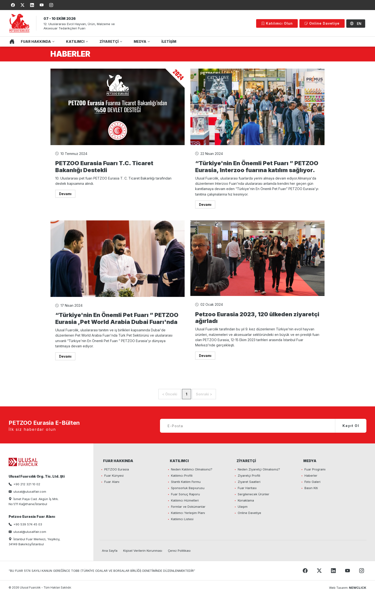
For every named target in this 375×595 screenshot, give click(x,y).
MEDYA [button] (140, 41)
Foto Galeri (312, 482)
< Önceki (169, 394)
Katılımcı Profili (182, 475)
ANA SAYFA (11, 42)
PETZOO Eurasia (116, 469)
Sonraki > (204, 394)
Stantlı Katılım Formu (186, 482)
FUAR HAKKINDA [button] (36, 41)
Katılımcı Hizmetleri (185, 500)
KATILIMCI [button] (75, 41)
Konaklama (246, 500)
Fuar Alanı (111, 482)
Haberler (310, 475)
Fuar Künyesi (114, 475)
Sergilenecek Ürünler (253, 494)
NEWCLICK (357, 588)
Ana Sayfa (109, 550)
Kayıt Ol (350, 426)
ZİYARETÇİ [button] (109, 41)
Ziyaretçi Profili (249, 475)
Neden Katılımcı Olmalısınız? (191, 469)
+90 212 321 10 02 (26, 484)
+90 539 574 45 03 (27, 524)
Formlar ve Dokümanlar (188, 506)
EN (355, 24)
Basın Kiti (311, 488)
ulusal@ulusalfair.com (29, 491)
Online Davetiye (322, 23)
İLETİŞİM (168, 41)
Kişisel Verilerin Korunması (142, 550)
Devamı (65, 194)
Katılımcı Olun (277, 23)
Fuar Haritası (247, 488)
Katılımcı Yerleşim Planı (188, 513)
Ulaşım (243, 506)
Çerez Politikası (179, 550)
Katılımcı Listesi (182, 519)
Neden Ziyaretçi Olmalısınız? (259, 469)
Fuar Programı (314, 469)
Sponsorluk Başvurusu (187, 488)
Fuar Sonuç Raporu (185, 494)
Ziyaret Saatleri (249, 482)
